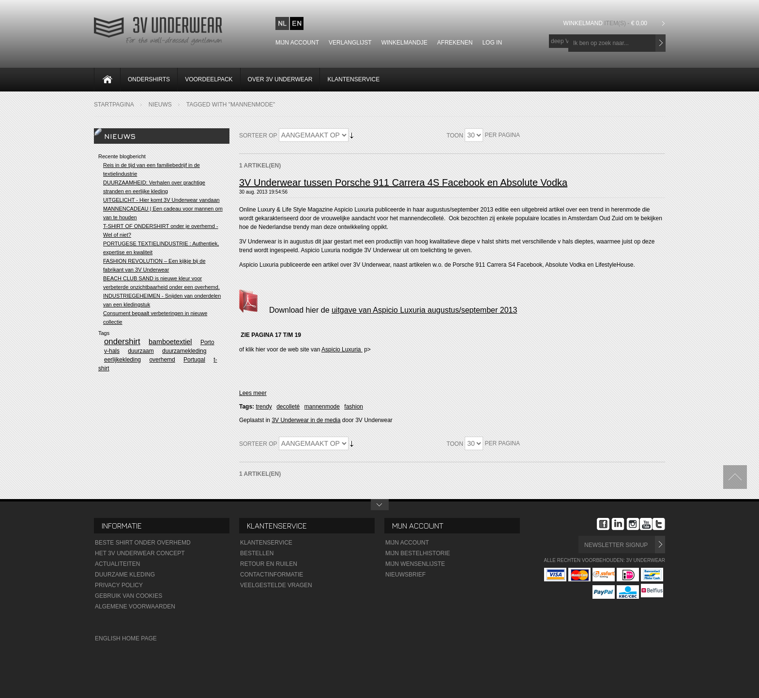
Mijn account (297, 42)
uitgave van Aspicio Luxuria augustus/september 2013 (424, 310)
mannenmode (322, 406)
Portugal (194, 359)
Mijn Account (407, 542)
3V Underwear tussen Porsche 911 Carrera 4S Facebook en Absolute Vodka (403, 182)
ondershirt (122, 341)
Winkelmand (606, 23)
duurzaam (140, 351)
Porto (207, 342)
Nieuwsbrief (405, 574)
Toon (454, 135)
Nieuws (160, 104)
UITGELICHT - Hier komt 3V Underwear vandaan (161, 200)
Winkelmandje (404, 42)
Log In (492, 42)
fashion (353, 406)
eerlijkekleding (122, 359)
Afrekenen (454, 42)
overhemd (162, 359)
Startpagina (114, 104)
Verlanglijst (350, 42)
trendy (264, 406)
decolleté (288, 406)
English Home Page (126, 638)
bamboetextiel (170, 342)
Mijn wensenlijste (415, 564)
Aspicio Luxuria (342, 349)
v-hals (112, 351)
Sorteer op (258, 135)
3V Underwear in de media (306, 420)
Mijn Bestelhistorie (417, 553)
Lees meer (253, 393)
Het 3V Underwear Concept (140, 553)
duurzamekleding (184, 351)
